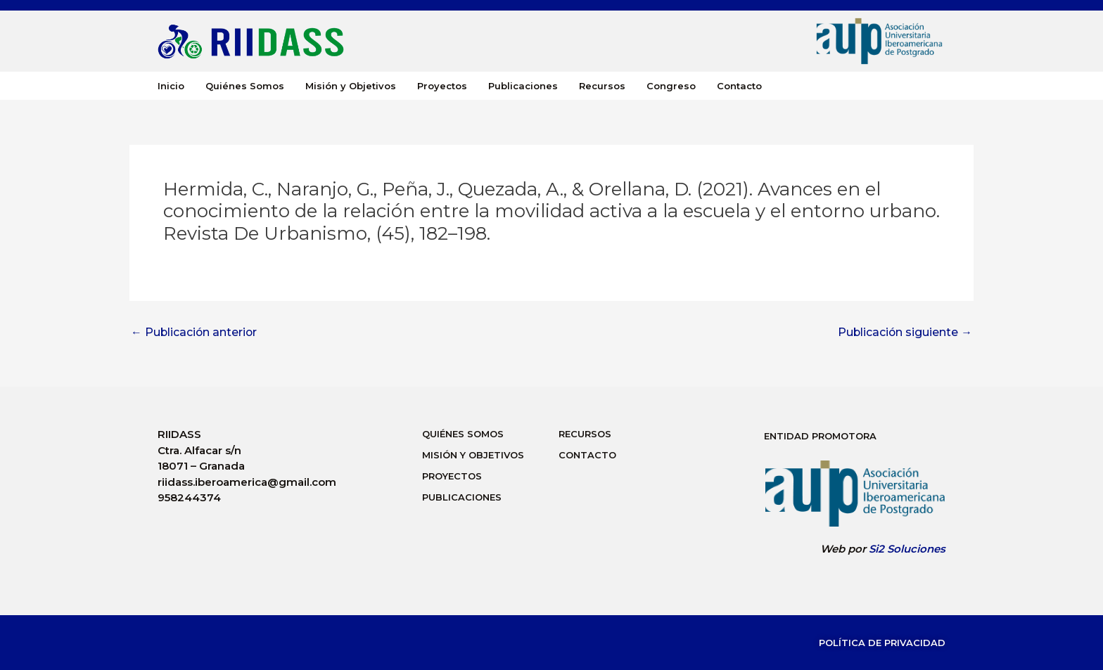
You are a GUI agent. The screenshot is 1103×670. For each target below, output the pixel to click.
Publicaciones (523, 85)
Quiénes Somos (244, 85)
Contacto (739, 85)
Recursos (602, 85)
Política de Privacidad (882, 642)
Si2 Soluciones (907, 548)
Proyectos (442, 85)
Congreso (671, 85)
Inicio (171, 85)
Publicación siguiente (904, 332)
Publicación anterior (195, 332)
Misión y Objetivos (350, 85)
